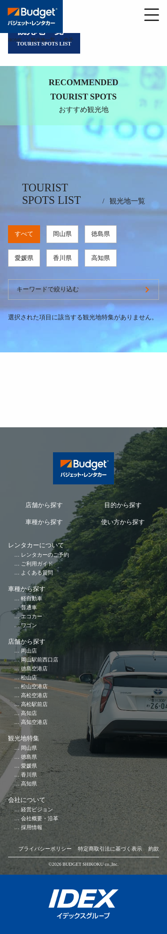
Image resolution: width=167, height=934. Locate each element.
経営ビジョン (37, 810)
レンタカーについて (36, 545)
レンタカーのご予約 (45, 555)
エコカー (31, 617)
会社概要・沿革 (39, 819)
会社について (26, 800)
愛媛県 (24, 258)
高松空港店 (34, 695)
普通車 (29, 608)
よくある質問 (37, 573)
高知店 (29, 713)
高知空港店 (34, 722)
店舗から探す (44, 505)
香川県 (62, 258)
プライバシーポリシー (45, 849)
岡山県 (62, 234)
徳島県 (100, 234)
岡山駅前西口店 (39, 660)
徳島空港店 (34, 669)
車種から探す (44, 522)
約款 (153, 849)
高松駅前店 (34, 704)
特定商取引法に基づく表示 (110, 849)
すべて (24, 234)
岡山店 (29, 651)
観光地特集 (23, 738)
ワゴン (29, 625)
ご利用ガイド (37, 564)
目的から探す (123, 505)
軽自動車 (31, 599)
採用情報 (31, 828)
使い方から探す (123, 522)
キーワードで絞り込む (47, 289)
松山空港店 (34, 687)
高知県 (100, 258)
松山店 (29, 678)
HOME (15, 39)
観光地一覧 (43, 39)
